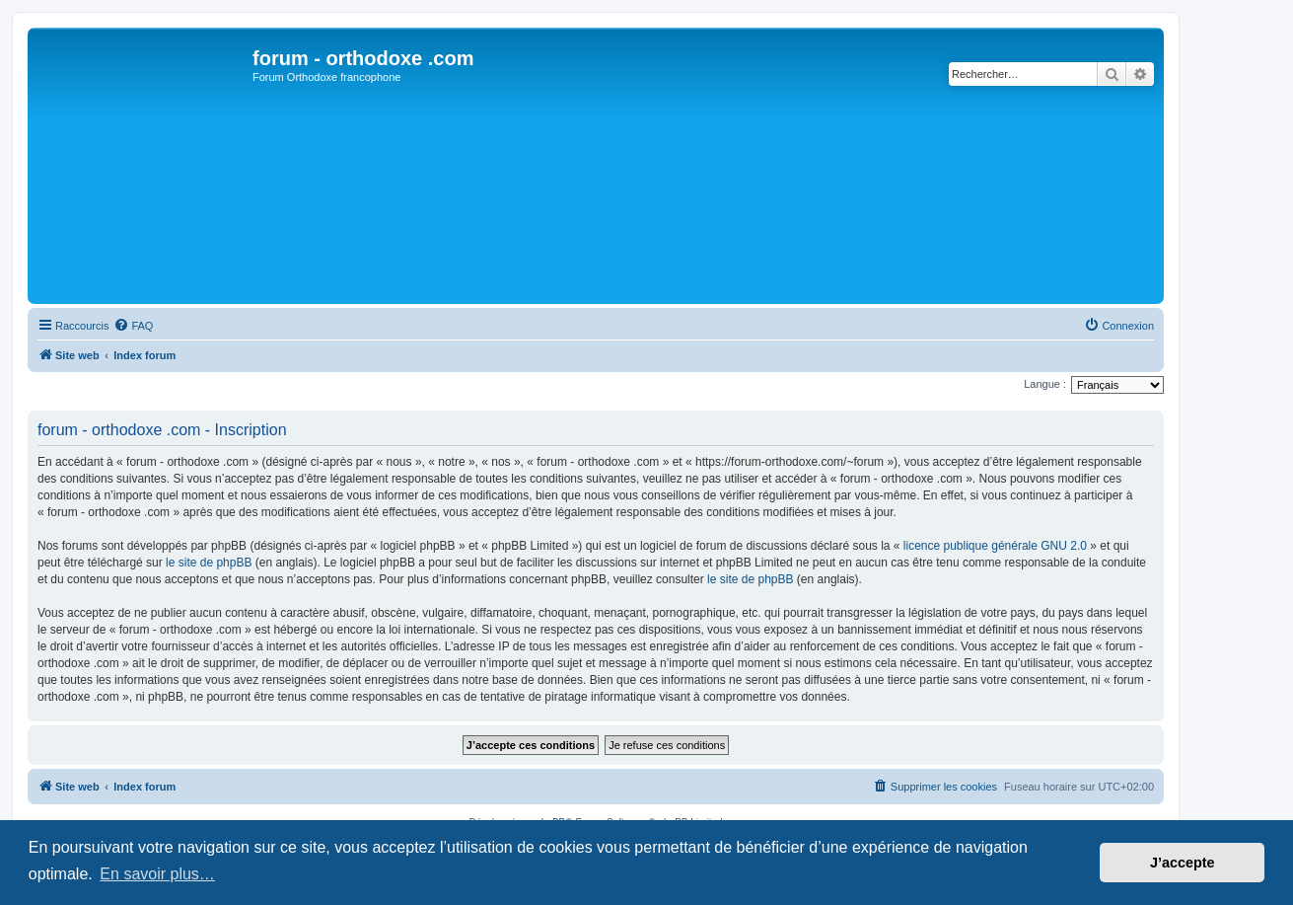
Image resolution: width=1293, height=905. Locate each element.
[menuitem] (133, 326)
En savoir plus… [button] (157, 874)
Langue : (1045, 384)
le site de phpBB (208, 562)
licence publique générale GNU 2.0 (995, 546)
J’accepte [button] (1182, 862)
